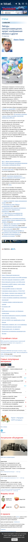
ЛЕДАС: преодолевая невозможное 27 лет (10, 477)
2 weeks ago (15, 490)
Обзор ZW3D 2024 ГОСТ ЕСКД (11, 223)
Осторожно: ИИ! (6, 306)
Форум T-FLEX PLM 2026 (7, 356)
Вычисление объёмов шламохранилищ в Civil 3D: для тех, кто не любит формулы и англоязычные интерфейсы (13, 402)
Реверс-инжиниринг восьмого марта (11, 326)
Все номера (4, 427)
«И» (3, 309)
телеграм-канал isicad (7, 169)
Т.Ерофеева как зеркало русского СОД (12, 295)
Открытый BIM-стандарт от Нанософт (12, 288)
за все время (11, 366)
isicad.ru (18, 516)
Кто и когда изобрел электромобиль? (12, 406)
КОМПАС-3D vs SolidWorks (10, 225)
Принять (14, 539)
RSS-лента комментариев (8, 457)
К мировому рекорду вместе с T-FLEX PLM (13, 291)
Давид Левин (19, 40)
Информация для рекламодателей (8, 531)
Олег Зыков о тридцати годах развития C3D (13, 293)
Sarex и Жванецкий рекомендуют (11, 275)
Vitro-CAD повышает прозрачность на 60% (13, 279)
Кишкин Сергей (4, 461)
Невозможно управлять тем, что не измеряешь (14, 324)
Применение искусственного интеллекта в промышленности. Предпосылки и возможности (14, 209)
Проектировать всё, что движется (11, 329)
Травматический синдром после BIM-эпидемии (14, 277)
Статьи (5, 19)
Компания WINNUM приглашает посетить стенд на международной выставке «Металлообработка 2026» (14, 352)
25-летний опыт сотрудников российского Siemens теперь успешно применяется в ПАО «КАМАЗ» (14, 220)
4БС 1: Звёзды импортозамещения (11, 161)
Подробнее (3, 529)
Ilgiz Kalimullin (3, 474)
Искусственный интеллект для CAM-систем (13, 282)
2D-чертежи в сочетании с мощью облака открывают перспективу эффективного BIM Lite (14, 116)
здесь (10, 184)
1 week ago (18, 471)
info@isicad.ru (17, 522)
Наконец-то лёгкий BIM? (8, 109)
